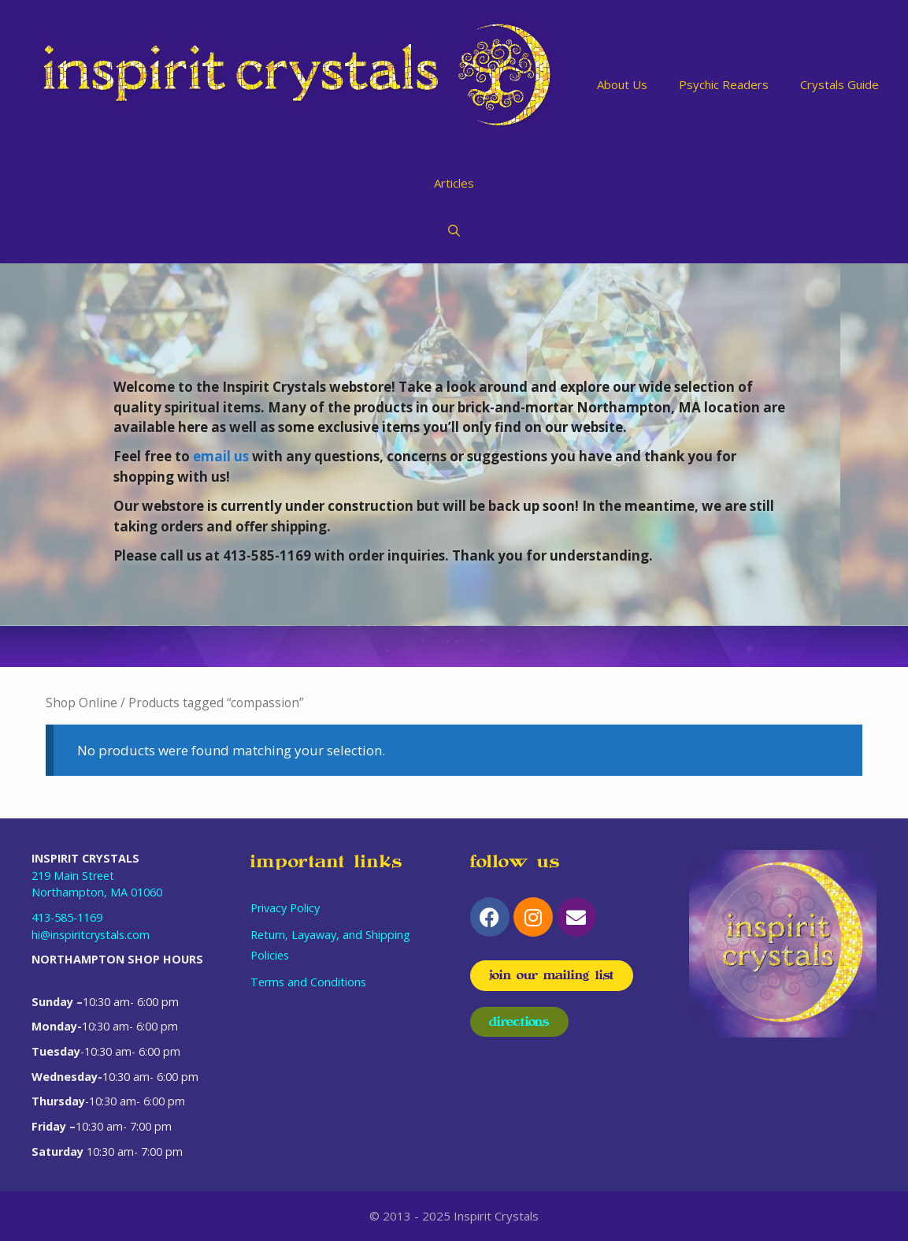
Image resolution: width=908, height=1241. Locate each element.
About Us (622, 84)
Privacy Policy (285, 907)
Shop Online (81, 702)
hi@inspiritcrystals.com (91, 934)
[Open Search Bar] (454, 230)
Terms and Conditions (308, 982)
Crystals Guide (839, 84)
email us (221, 456)
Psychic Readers (724, 84)
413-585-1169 (67, 917)
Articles (454, 183)
